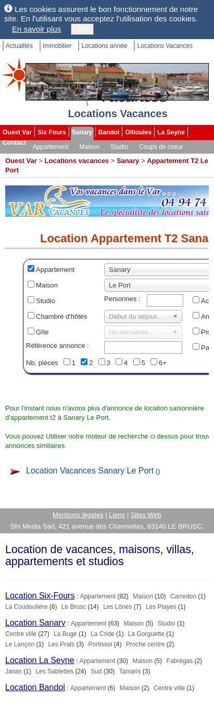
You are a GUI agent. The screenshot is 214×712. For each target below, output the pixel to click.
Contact (14, 142)
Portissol (100, 644)
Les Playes (161, 606)
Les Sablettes (54, 671)
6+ (163, 363)
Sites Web (146, 515)
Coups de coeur (161, 147)
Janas (13, 671)
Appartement (51, 147)
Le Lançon (19, 644)
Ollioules (138, 132)
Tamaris (130, 671)
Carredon (183, 596)
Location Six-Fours (39, 595)
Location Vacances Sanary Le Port (90, 470)
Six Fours (51, 132)
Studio (119, 147)
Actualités (19, 45)
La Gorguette (146, 634)
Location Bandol (35, 687)
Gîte (42, 332)
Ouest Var (17, 132)
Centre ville (20, 634)
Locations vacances (77, 161)
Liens (117, 515)
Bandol (109, 132)
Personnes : (122, 299)
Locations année (104, 45)
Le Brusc (73, 606)
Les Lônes (117, 606)
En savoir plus (36, 28)
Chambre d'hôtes (61, 316)
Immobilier (57, 45)
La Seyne (171, 132)
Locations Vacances (165, 45)
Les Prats (61, 644)
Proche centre (145, 644)
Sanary (82, 132)
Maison (89, 147)
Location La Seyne (39, 660)
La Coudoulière (26, 606)
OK (82, 28)
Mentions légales (78, 515)
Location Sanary (35, 622)
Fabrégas (179, 661)
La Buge (65, 634)
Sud (96, 671)
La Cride (102, 634)
